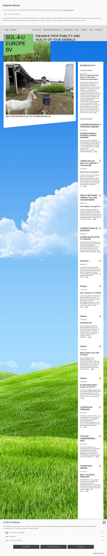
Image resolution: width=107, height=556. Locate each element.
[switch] (11, 14)
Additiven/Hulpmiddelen (51, 30)
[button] (104, 522)
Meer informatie (98, 553)
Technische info (24, 30)
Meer (95, 151)
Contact (84, 30)
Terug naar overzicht (86, 70)
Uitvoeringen (68, 30)
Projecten (98, 30)
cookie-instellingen (67, 10)
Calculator (36, 30)
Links (91, 30)
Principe (13, 30)
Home (6, 30)
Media (77, 30)
